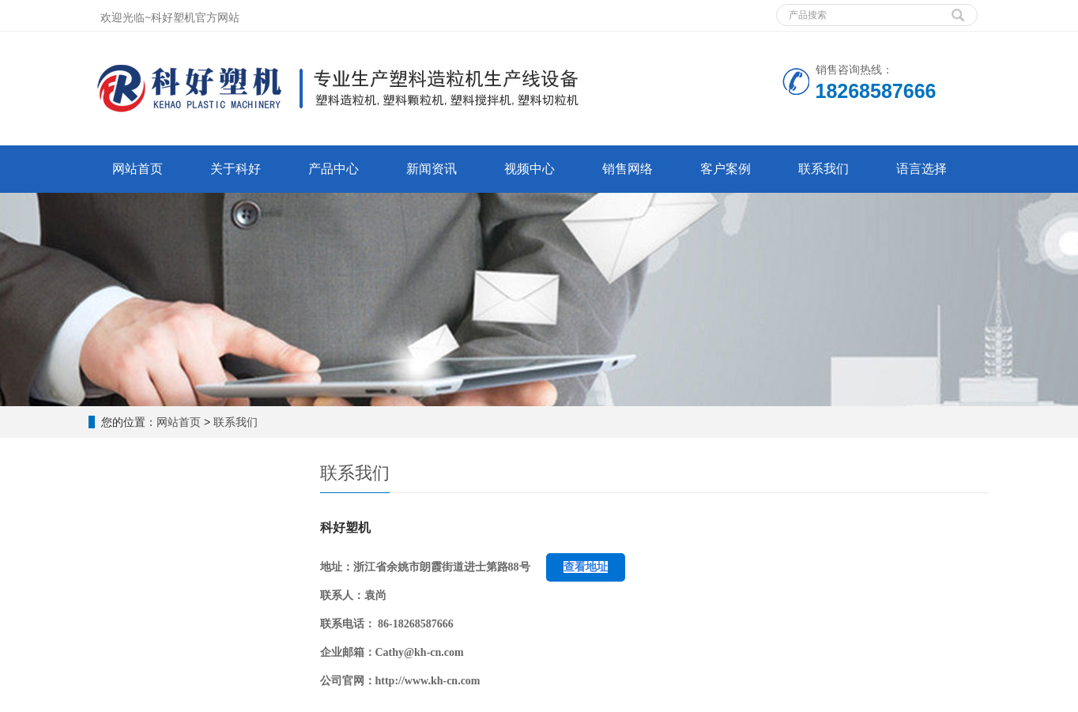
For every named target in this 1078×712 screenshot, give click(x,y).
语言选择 (921, 168)
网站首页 (137, 168)
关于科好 (235, 168)
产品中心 (333, 168)
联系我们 (823, 168)
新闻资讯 (431, 168)
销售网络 (627, 168)
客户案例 (725, 168)
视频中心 (529, 168)
